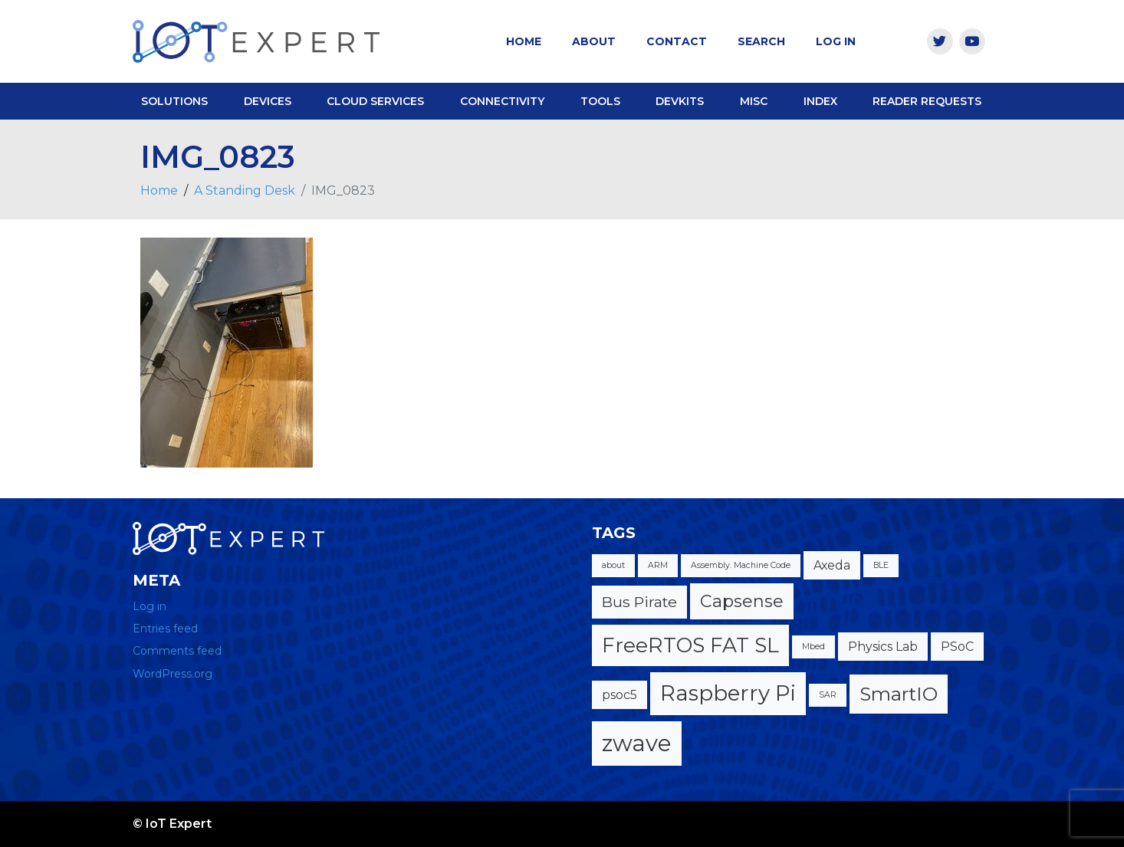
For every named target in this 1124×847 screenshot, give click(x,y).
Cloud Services (375, 101)
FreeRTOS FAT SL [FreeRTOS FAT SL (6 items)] (690, 645)
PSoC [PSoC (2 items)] (957, 646)
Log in (149, 606)
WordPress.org (172, 674)
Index (820, 101)
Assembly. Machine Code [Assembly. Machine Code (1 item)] (740, 565)
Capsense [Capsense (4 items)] (742, 601)
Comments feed (177, 651)
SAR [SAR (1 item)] (827, 695)
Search (761, 41)
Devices (267, 101)
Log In (836, 41)
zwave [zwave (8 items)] (637, 743)
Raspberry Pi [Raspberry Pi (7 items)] (728, 693)
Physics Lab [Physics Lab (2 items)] (883, 646)
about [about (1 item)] (613, 565)
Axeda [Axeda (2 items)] (831, 565)
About (594, 41)
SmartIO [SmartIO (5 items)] (898, 693)
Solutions (174, 101)
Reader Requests (927, 101)
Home (523, 41)
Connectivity (502, 101)
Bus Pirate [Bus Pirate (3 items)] (639, 602)
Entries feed (165, 628)
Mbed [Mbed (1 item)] (813, 647)
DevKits (680, 101)
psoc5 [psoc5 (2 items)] (619, 695)
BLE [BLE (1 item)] (881, 565)
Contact (676, 41)
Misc (753, 101)
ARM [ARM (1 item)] (658, 565)
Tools (600, 101)
